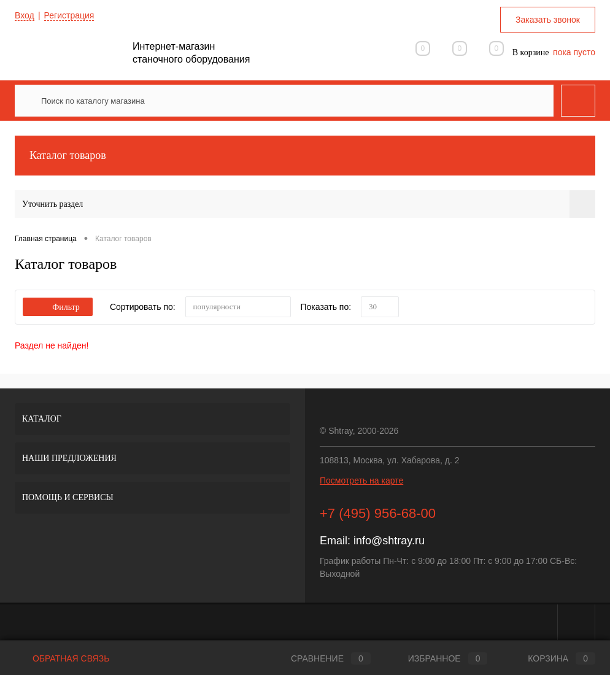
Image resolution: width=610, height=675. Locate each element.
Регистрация (69, 15)
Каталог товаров (305, 156)
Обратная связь (62, 658)
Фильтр (58, 307)
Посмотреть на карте (361, 480)
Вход (24, 15)
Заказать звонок (547, 20)
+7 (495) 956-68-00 (378, 513)
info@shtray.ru (389, 540)
